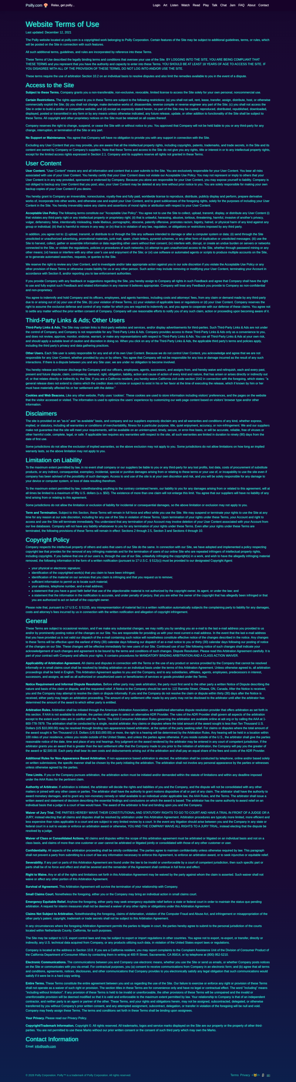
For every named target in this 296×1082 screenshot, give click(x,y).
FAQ (241, 5)
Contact (263, 5)
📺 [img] (268, 1075)
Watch (185, 5)
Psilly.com (37, 5)
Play (206, 5)
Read (196, 5)
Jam (232, 5)
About (251, 5)
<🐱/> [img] (256, 1075)
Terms (234, 1075)
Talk (214, 5)
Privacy (245, 1075)
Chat (223, 5)
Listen (174, 5)
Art (165, 5)
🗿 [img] (263, 1075)
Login (156, 5)
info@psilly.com (45, 1046)
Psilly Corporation (45, 1075)
